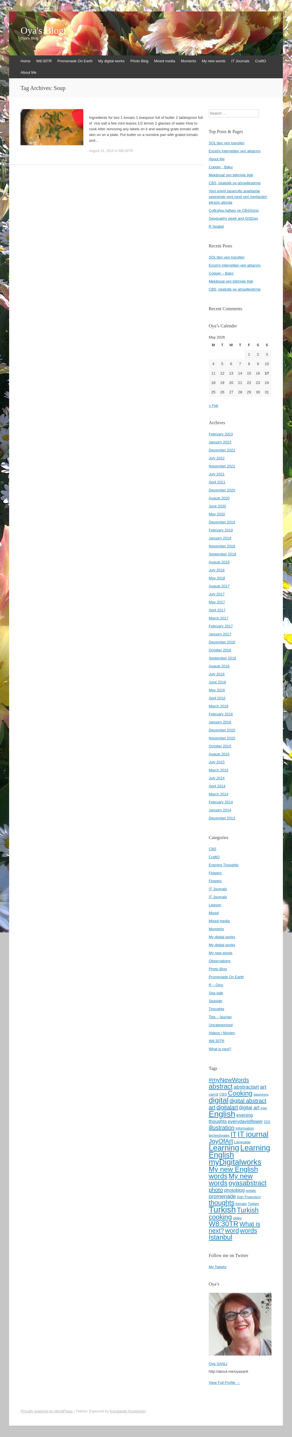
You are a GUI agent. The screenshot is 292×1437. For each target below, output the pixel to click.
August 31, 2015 (101, 151)
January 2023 (220, 442)
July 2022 (217, 458)
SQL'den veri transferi (226, 143)
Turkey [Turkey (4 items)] (253, 1204)
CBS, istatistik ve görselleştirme (235, 183)
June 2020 (217, 506)
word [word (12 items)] (232, 1230)
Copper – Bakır (221, 273)
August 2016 (219, 666)
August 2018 (219, 562)
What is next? (220, 1049)
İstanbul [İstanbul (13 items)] (220, 1237)
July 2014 (217, 778)
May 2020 (217, 514)
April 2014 (217, 786)
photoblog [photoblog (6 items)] (234, 1190)
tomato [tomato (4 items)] (241, 1204)
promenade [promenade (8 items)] (222, 1196)
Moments (188, 61)
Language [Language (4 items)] (242, 1142)
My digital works (111, 61)
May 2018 (217, 578)
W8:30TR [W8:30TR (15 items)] (223, 1224)
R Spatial (216, 226)
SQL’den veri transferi (226, 257)
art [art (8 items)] (263, 1087)
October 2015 (220, 746)
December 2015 (222, 730)
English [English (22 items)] (222, 1113)
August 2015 (219, 754)
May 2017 (217, 602)
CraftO (260, 61)
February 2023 (221, 434)
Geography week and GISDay (233, 218)
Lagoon (215, 905)
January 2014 (220, 810)
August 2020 (219, 498)
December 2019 (222, 522)
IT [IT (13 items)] (234, 1134)
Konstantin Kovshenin (128, 1411)
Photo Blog (139, 61)
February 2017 (221, 626)
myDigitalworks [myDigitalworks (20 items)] (235, 1162)
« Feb (213, 405)
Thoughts (216, 1009)
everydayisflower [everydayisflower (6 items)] (245, 1121)
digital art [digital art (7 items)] (249, 1107)
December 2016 (222, 642)
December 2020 (222, 490)
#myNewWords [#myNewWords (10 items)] (229, 1079)
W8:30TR (44, 61)
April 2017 (217, 610)
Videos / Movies (222, 1033)
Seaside (215, 1001)
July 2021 (217, 474)
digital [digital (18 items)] (218, 1100)
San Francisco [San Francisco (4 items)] (249, 1197)
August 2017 (219, 586)
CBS (212, 849)
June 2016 (217, 682)
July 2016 (217, 674)
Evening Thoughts (224, 865)
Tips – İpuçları (220, 1017)
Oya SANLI (218, 1364)
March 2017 (218, 618)
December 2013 (222, 818)
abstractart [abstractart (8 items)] (246, 1087)
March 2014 (218, 794)
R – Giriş (216, 985)
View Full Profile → (224, 1382)
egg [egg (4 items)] (263, 1108)
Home (26, 61)
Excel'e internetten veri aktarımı (235, 151)
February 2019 (221, 530)
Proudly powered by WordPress (47, 1411)
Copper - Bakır (221, 167)
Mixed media (164, 61)
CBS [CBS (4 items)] (223, 1094)
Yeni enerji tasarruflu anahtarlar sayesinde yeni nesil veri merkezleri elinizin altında (238, 197)
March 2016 (218, 706)
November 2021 (222, 466)
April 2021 (217, 482)
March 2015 (218, 770)
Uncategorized (221, 1025)
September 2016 (222, 658)
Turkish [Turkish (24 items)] (222, 1209)
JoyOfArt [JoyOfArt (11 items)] (221, 1141)
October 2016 (220, 650)
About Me (28, 72)
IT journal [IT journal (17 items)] (253, 1134)
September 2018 (222, 554)
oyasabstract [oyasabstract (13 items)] (247, 1183)
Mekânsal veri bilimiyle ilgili (231, 175)
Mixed (214, 913)
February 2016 (221, 714)
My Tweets (217, 1267)
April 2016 (217, 698)
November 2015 (222, 738)
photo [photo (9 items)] (216, 1190)
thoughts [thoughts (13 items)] (221, 1202)
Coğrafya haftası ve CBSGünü (234, 210)
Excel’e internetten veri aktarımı (235, 265)
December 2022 (222, 450)
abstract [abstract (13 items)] (221, 1086)
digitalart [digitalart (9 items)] (227, 1107)
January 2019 (220, 538)
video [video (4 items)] (237, 1218)
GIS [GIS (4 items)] (267, 1122)
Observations (220, 961)
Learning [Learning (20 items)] (224, 1147)
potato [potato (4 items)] (251, 1190)
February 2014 (221, 802)
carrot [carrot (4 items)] (213, 1094)
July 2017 (217, 594)
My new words (214, 61)
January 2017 (220, 634)
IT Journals (240, 61)
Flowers (215, 873)
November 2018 (222, 546)
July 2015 (217, 762)
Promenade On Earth (75, 61)
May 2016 (217, 690)
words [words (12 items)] (248, 1230)
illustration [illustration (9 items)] (221, 1127)
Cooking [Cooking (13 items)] (240, 1093)
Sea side (216, 993)
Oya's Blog (42, 30)
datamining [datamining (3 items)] (261, 1094)
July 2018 (217, 570)
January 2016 (220, 722)
